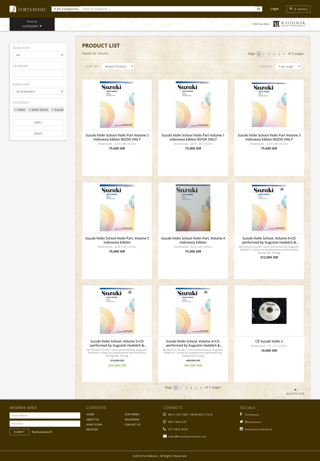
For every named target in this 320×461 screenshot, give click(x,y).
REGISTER (92, 429)
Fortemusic (250, 414)
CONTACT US (132, 424)
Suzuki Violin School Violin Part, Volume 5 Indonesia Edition (117, 240)
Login (275, 9)
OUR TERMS (132, 414)
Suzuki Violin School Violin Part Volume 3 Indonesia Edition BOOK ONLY (269, 137)
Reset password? (42, 432)
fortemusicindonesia (256, 429)
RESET (38, 133)
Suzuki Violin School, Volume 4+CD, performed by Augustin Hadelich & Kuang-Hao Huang (193, 343)
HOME (90, 414)
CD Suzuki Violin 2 (269, 341)
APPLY (38, 122)
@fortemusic (251, 422)
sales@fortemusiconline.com (184, 436)
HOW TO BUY (94, 424)
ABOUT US (92, 419)
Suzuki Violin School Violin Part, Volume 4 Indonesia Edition (193, 240)
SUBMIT (19, 432)
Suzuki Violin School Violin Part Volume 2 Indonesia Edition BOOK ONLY (117, 137)
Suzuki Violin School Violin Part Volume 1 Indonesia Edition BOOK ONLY (193, 137)
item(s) (301, 9)
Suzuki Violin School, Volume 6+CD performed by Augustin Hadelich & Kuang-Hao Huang (269, 240)
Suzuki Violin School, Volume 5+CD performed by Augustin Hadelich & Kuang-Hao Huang (117, 343)
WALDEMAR (132, 419)
